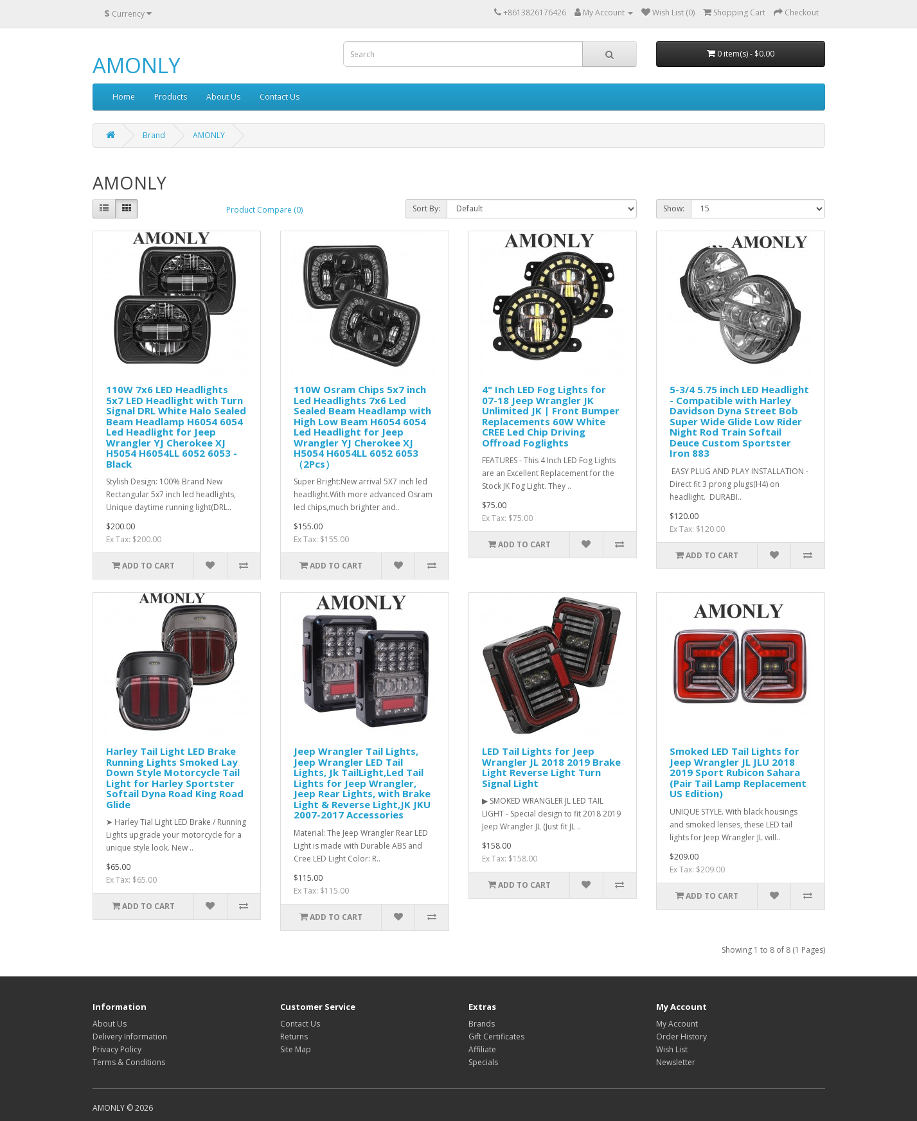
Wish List (672, 1049)
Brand (154, 135)
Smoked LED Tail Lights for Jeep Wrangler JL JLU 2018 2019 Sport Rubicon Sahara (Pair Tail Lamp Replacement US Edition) (738, 772)
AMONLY (137, 65)
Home (123, 96)
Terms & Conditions (129, 1062)
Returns (294, 1036)
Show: (673, 208)
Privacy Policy (117, 1049)
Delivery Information (130, 1036)
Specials (483, 1062)
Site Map (295, 1049)
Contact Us (279, 96)
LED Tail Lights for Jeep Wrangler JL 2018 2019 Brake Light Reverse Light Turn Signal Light (551, 767)
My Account (677, 1023)
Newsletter (675, 1062)
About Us (223, 96)
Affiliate (482, 1049)
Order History (681, 1036)
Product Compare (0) (264, 209)
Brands (481, 1023)
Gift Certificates (496, 1036)
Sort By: (426, 208)
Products (170, 96)
